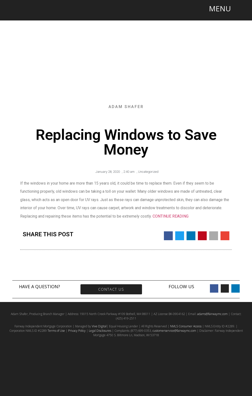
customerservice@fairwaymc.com (174, 331)
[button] (168, 235)
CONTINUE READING (171, 216)
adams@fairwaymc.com (212, 314)
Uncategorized (148, 172)
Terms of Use (56, 331)
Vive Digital (99, 326)
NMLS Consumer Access (186, 326)
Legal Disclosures (100, 331)
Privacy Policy (77, 331)
